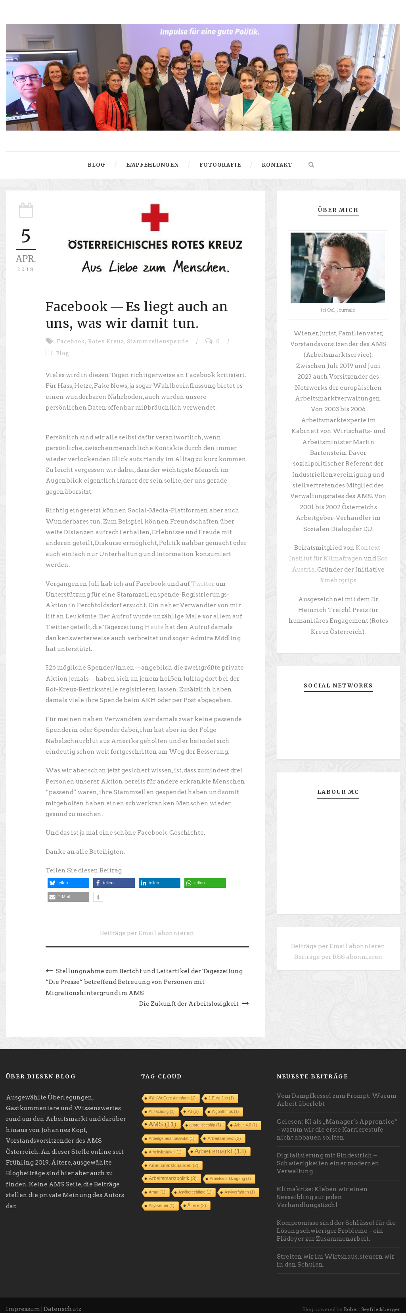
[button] (68, 877)
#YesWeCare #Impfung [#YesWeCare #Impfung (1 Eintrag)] (172, 1091)
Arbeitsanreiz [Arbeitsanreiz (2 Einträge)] (224, 1131)
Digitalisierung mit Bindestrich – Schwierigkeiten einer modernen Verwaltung (328, 1156)
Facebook (71, 341)
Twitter (203, 580)
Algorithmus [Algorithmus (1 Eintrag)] (225, 1104)
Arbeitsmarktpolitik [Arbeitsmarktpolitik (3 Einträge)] (173, 1171)
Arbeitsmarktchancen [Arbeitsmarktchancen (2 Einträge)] (173, 1158)
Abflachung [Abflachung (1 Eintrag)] (161, 1104)
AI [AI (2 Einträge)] (193, 1104)
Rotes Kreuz (106, 341)
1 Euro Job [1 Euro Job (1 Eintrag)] (221, 1091)
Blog (96, 165)
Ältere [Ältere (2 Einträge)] (197, 1198)
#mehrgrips (338, 576)
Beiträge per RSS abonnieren (338, 951)
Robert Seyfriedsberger (372, 1302)
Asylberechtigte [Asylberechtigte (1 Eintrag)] (194, 1185)
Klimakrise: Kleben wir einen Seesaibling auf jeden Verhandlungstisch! (322, 1189)
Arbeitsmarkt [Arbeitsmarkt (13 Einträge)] (220, 1144)
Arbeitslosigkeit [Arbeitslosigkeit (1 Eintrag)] (165, 1145)
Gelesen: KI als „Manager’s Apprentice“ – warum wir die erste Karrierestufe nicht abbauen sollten (337, 1122)
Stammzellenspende (158, 341)
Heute (153, 623)
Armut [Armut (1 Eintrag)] (157, 1185)
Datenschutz (63, 1301)
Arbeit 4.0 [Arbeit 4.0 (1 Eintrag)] (245, 1118)
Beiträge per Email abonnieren (147, 926)
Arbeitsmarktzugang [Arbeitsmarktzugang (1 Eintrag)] (230, 1171)
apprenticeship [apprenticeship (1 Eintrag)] (205, 1118)
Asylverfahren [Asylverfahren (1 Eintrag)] (239, 1185)
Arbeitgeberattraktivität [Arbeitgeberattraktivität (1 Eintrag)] (171, 1131)
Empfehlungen (152, 165)
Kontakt (277, 165)
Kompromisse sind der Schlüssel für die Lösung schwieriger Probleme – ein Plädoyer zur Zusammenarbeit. (336, 1223)
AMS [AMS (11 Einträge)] (162, 1116)
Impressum (23, 1301)
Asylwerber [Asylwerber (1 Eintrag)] (161, 1198)
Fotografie (220, 165)
